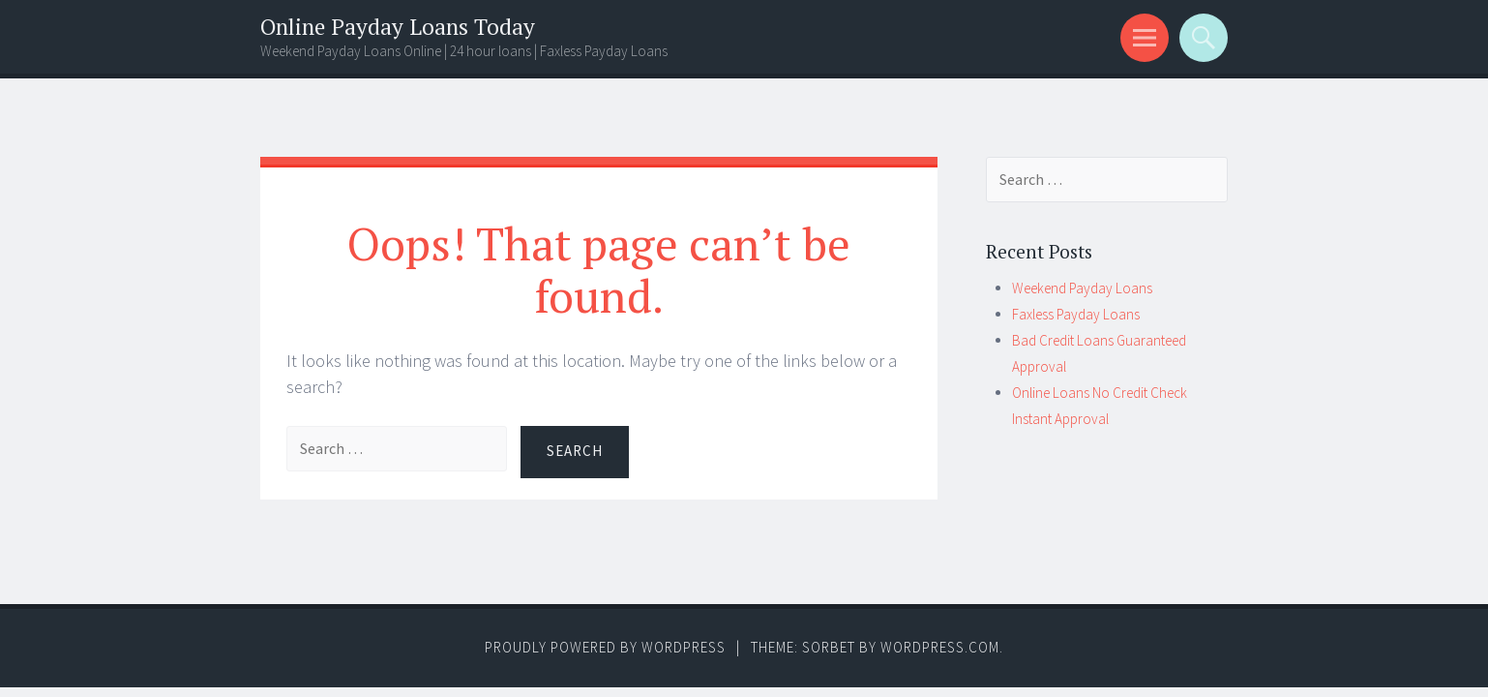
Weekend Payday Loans (1082, 288)
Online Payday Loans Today (397, 27)
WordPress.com (939, 647)
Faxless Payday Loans (1076, 314)
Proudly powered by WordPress (605, 647)
